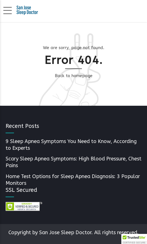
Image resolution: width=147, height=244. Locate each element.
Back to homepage (74, 75)
